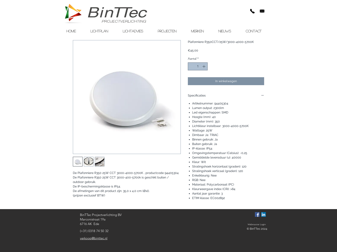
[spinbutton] (198, 66)
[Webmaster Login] (257, 224)
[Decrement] (191, 66)
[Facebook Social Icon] (257, 214)
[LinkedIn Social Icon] (263, 214)
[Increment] (204, 66)
